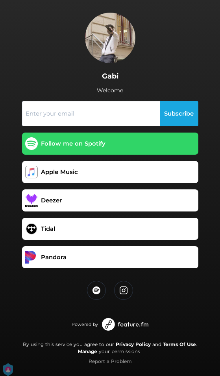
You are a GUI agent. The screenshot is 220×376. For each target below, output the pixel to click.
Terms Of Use (179, 344)
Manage (87, 351)
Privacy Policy (133, 344)
